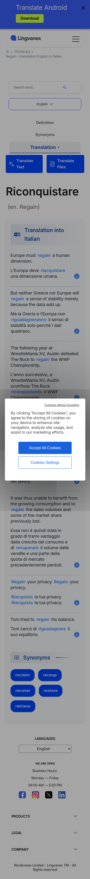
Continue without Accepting (61, 405)
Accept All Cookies (45, 448)
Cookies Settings (44, 462)
